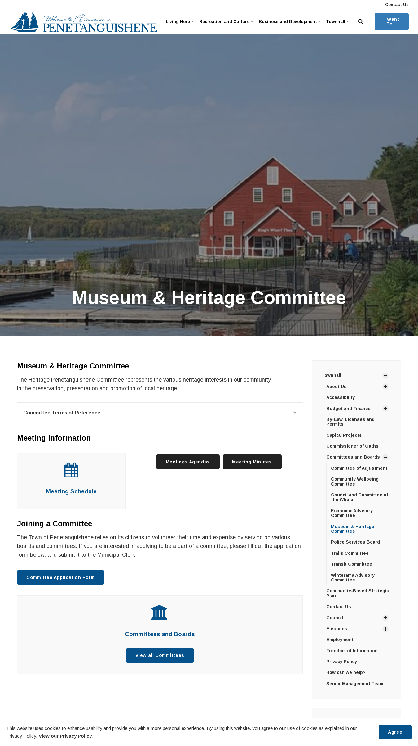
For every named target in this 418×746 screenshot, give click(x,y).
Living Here (179, 21)
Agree (395, 732)
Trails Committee (350, 553)
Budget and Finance (348, 408)
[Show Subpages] (385, 376)
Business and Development (289, 21)
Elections (336, 628)
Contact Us (396, 4)
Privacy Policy (341, 661)
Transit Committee (351, 564)
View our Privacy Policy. (66, 736)
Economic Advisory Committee (352, 513)
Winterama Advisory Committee (353, 577)
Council (334, 617)
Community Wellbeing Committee (355, 481)
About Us (336, 386)
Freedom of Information (352, 650)
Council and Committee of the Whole (359, 497)
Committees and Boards (160, 634)
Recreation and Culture (225, 21)
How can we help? (346, 672)
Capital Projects (344, 435)
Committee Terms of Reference (160, 412)
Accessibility (340, 397)
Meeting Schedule (71, 491)
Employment (340, 639)
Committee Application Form (60, 577)
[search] (361, 21)
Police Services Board (355, 542)
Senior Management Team (354, 683)
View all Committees (159, 655)
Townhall (337, 21)
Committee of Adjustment (359, 468)
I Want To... (391, 21)
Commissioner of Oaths (352, 446)
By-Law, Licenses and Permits (350, 422)
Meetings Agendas (188, 461)
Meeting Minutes (252, 461)
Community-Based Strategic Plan (357, 593)
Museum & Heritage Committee (352, 529)
